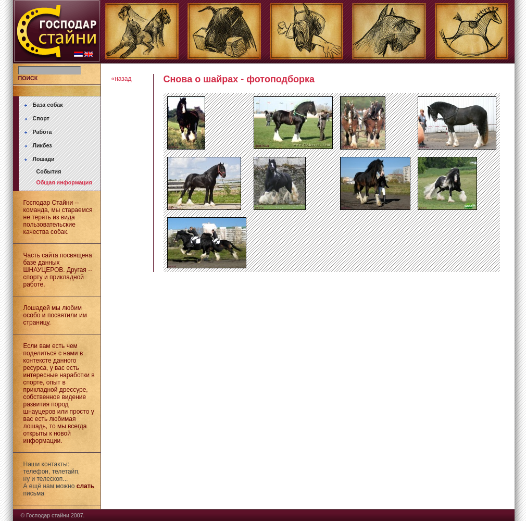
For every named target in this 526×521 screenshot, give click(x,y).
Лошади (44, 159)
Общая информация (64, 182)
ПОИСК (28, 78)
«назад (121, 78)
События (48, 171)
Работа (42, 132)
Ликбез (42, 145)
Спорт (41, 118)
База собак (48, 105)
